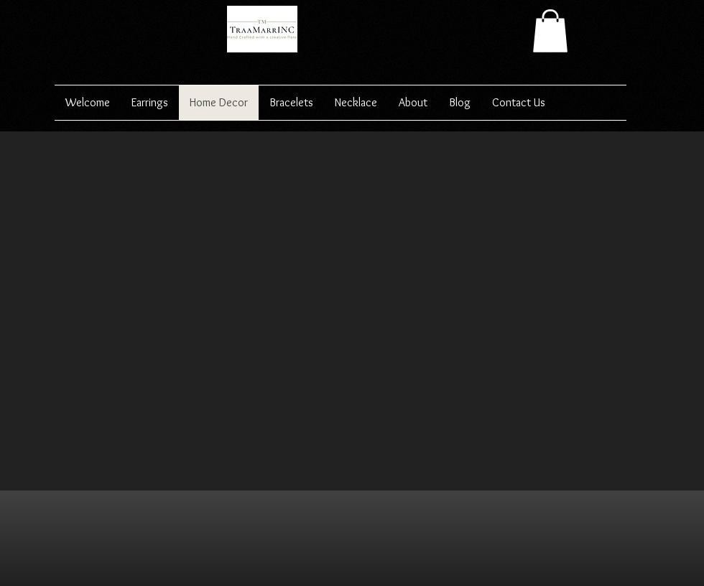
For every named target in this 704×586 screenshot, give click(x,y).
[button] (550, 30)
